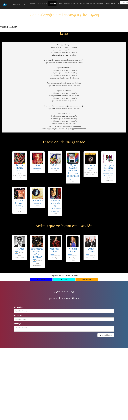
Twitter (64, 280)
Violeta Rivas (19, 209)
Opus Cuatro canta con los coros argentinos (73, 171)
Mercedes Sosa (37, 168)
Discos (38, 3)
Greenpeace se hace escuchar (108, 168)
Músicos (44, 3)
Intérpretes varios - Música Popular (37, 253)
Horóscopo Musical (96, 3)
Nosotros (86, 3)
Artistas (32, 3)
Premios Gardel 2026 (112, 3)
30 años (55, 165)
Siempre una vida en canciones (55, 205)
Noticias (79, 3)
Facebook (41, 280)
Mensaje (17, 324)
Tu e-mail (18, 316)
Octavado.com (18, 4)
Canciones (52, 3)
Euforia (91, 165)
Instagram (86, 280)
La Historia (37, 201)
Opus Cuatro (73, 179)
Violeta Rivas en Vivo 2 (19, 203)
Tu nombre (18, 308)
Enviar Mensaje (106, 335)
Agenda (59, 3)
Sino (37, 165)
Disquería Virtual (69, 3)
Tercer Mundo (20, 167)
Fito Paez (19, 171)
